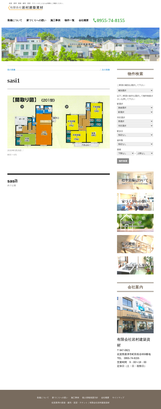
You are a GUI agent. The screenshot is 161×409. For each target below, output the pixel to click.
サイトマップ (118, 397)
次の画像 (106, 69)
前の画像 (11, 69)
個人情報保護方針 (90, 397)
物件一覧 (69, 20)
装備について (14, 20)
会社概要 (84, 20)
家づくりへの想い (36, 20)
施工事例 (55, 20)
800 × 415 (12, 154)
